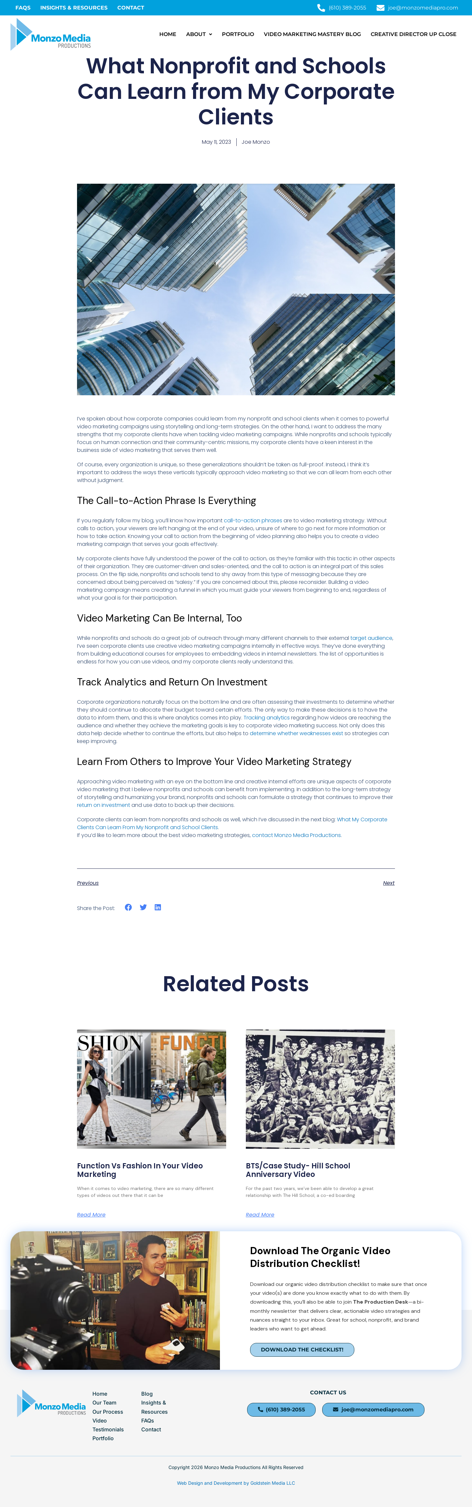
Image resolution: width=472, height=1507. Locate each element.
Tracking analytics (267, 717)
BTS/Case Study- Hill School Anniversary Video (298, 1170)
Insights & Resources (74, 8)
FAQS (22, 8)
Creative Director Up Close (414, 34)
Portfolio (238, 34)
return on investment (103, 805)
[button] (199, 34)
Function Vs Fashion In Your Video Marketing (140, 1170)
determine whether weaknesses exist (296, 733)
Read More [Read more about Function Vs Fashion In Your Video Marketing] (91, 1215)
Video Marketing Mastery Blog (312, 34)
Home (167, 34)
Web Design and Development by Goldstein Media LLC (236, 1483)
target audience (371, 638)
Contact (130, 8)
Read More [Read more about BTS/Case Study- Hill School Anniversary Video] (260, 1215)
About (199, 34)
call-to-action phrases (253, 520)
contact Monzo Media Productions (296, 835)
